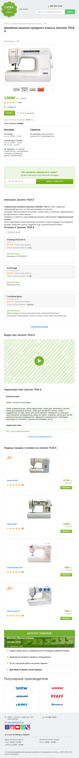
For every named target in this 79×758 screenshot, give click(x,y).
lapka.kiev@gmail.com (16, 722)
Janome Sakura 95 (14, 568)
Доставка (9, 129)
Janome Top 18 (13, 611)
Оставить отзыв (14, 232)
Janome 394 (12, 524)
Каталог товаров (39, 633)
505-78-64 (56, 6)
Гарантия (35, 129)
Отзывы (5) (11, 107)
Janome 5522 (12, 480)
